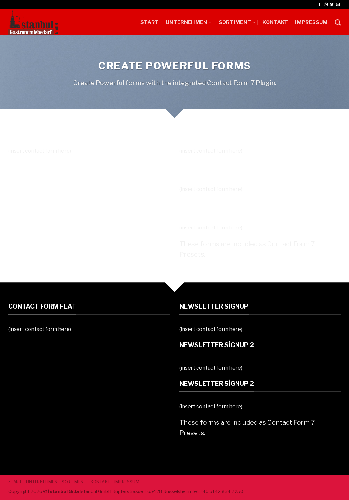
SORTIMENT (237, 22)
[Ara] (338, 22)
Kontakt (275, 22)
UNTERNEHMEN (188, 22)
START (149, 22)
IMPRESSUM (311, 22)
